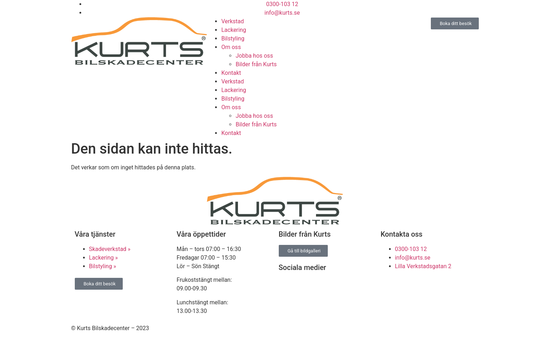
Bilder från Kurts (256, 64)
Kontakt (231, 72)
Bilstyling (232, 38)
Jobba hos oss (254, 55)
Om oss (231, 47)
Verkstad (232, 21)
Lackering (233, 29)
